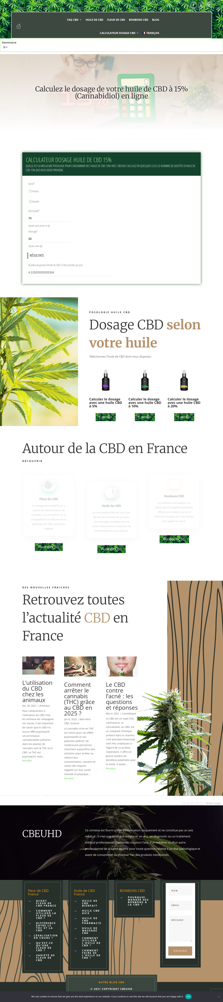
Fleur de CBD (116, 19)
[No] (218, 996)
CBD (66, 723)
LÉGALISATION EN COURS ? (46, 936)
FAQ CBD (72, 19)
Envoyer (180, 951)
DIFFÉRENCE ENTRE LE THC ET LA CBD (46, 926)
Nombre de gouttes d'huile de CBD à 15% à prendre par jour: (55, 265)
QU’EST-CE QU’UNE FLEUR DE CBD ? (44, 946)
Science (74, 723)
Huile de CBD (94, 19)
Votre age (33, 231)
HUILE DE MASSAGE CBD (90, 930)
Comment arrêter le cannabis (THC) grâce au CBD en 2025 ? (79, 699)
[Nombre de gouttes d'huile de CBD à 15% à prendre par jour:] (70, 272)
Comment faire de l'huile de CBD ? (91, 954)
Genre (31, 184)
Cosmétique (129, 713)
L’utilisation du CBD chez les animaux (37, 691)
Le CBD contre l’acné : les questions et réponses (122, 696)
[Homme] (30, 201)
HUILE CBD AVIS (91, 912)
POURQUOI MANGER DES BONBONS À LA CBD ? (138, 901)
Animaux (44, 705)
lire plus (27, 760)
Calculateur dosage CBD (117, 33)
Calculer (105, 417)
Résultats (37, 255)
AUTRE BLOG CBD (111, 982)
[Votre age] (49, 238)
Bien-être (85, 719)
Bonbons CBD (138, 19)
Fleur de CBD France (38, 892)
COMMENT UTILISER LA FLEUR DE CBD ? (46, 914)
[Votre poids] (49, 218)
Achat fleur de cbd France (46, 903)
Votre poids (34, 211)
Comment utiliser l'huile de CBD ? (91, 941)
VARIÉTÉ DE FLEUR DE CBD (45, 958)
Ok (188, 996)
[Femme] (30, 191)
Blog (155, 19)
